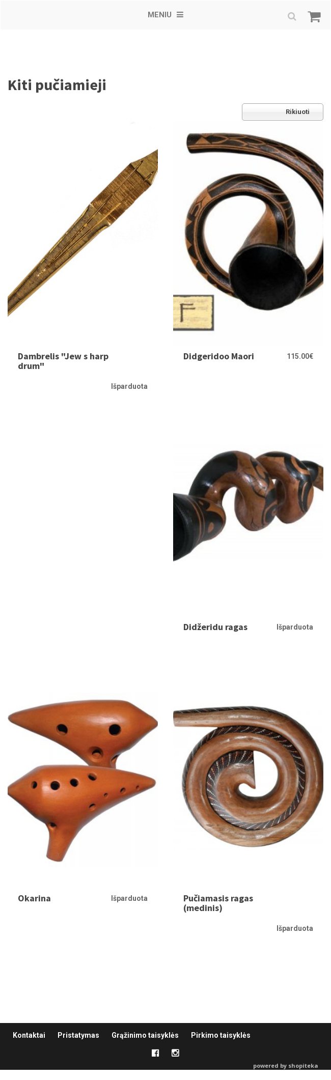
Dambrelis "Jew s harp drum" (63, 361)
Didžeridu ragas (215, 627)
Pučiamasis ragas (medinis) (218, 903)
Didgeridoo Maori (218, 356)
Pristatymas (78, 1035)
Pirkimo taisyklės (221, 1035)
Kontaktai (29, 1035)
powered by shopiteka (285, 1065)
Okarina (34, 898)
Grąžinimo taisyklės (145, 1035)
